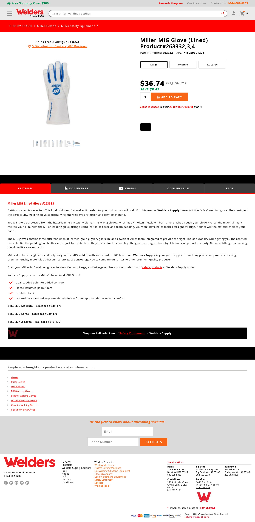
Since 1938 (37, 16)
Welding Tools (101, 484)
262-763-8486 (231, 474)
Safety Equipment (132, 333)
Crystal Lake (173, 478)
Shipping (203, 516)
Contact (66, 478)
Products (66, 464)
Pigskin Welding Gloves (23, 409)
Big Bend (200, 466)
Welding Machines (103, 464)
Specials (98, 481)
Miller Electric (46, 26)
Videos (127, 188)
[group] (57, 93)
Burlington (230, 466)
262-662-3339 (203, 474)
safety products (152, 267)
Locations (67, 481)
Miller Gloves (18, 386)
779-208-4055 (203, 487)
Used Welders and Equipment (109, 475)
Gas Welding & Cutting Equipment (111, 470)
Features (25, 188)
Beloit (170, 466)
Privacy (195, 516)
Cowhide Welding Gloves (24, 404)
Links (64, 475)
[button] (104, 94)
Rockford (200, 478)
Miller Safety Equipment (78, 26)
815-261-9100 (174, 489)
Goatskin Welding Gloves (24, 400)
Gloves (14, 377)
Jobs (64, 470)
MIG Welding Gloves (21, 391)
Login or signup (149, 106)
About (65, 472)
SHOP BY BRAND (20, 26)
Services (66, 461)
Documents (76, 188)
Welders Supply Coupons (75, 467)
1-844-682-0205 (12, 475)
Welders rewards (183, 106)
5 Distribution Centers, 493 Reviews (59, 46)
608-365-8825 (174, 474)
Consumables (178, 188)
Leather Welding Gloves (23, 395)
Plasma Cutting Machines (106, 467)
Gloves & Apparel (103, 473)
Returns (188, 516)
